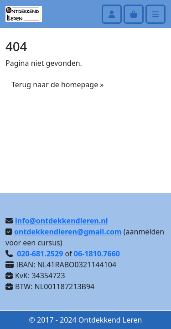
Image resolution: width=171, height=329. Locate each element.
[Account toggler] (112, 14)
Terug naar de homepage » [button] (57, 85)
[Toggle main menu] (155, 14)
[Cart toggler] (134, 14)
